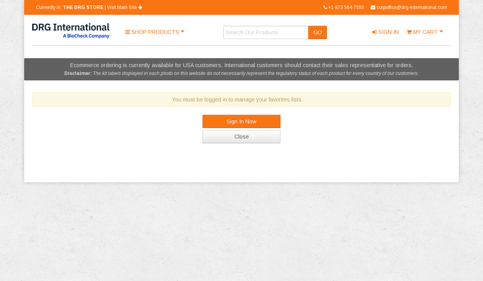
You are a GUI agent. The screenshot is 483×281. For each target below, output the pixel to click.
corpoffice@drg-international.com (409, 7)
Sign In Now (241, 121)
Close (241, 136)
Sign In (385, 32)
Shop (153, 32)
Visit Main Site (124, 7)
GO (317, 32)
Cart (423, 32)
